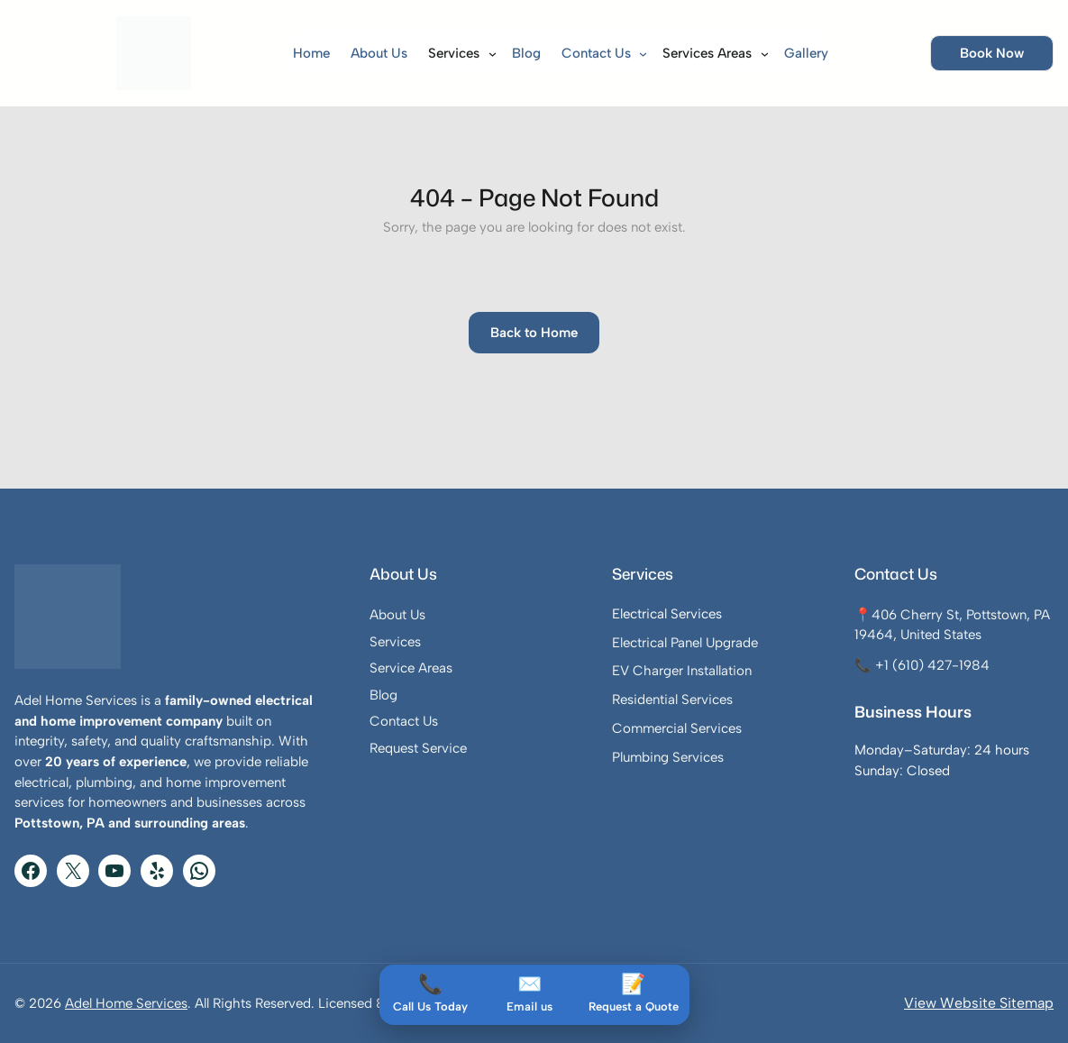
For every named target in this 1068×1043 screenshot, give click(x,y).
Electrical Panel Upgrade (685, 643)
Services (395, 642)
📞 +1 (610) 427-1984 (922, 665)
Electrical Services (667, 614)
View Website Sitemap (979, 1002)
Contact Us (404, 721)
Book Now (992, 53)
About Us (397, 615)
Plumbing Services (668, 757)
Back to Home (534, 333)
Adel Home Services (126, 1003)
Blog (383, 695)
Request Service (418, 748)
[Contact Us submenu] (638, 53)
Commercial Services (677, 728)
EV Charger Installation (682, 671)
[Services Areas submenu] (759, 53)
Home (311, 53)
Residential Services (672, 699)
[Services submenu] (487, 53)
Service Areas (411, 668)
